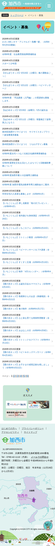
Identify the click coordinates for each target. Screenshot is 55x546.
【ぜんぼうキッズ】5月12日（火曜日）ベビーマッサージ (26, 87)
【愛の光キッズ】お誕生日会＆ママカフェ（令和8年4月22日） (26, 285)
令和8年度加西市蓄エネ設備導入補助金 (20, 175)
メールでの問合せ (40, 457)
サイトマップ (30, 432)
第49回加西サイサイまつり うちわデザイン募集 (25, 144)
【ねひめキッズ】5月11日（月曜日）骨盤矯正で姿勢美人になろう (26, 121)
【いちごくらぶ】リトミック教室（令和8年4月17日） (25, 239)
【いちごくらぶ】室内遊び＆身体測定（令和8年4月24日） (26, 217)
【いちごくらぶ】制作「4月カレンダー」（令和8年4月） (26, 273)
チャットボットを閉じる (51, 521)
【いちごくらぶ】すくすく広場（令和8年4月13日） (26, 262)
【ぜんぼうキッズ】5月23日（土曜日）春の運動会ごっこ (26, 74)
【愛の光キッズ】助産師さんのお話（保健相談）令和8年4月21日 (25, 298)
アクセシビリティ (10, 432)
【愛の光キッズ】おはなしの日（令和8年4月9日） (25, 330)
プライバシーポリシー (33, 428)
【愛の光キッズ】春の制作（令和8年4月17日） (24, 309)
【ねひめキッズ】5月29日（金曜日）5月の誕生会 (25, 110)
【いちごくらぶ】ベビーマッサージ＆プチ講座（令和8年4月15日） (25, 251)
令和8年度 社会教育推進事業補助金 (19, 54)
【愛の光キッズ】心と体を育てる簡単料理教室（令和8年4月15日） (25, 319)
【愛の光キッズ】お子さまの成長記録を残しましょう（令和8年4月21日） (25, 366)
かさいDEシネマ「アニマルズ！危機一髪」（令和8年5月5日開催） (25, 43)
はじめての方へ (9, 428)
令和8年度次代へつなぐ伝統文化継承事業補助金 (24, 153)
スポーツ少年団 (9, 63)
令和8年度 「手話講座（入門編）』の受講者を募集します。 (25, 99)
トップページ (16, 15)
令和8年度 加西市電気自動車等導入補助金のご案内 (25, 184)
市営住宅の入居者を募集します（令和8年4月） (24, 194)
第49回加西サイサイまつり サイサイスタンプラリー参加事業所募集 (26, 133)
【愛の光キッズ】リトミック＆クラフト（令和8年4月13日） (26, 341)
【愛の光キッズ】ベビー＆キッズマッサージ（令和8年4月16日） (26, 353)
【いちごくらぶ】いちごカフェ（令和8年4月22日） (26, 228)
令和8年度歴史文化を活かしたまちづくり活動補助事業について (26, 164)
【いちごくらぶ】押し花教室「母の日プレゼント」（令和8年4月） (25, 204)
